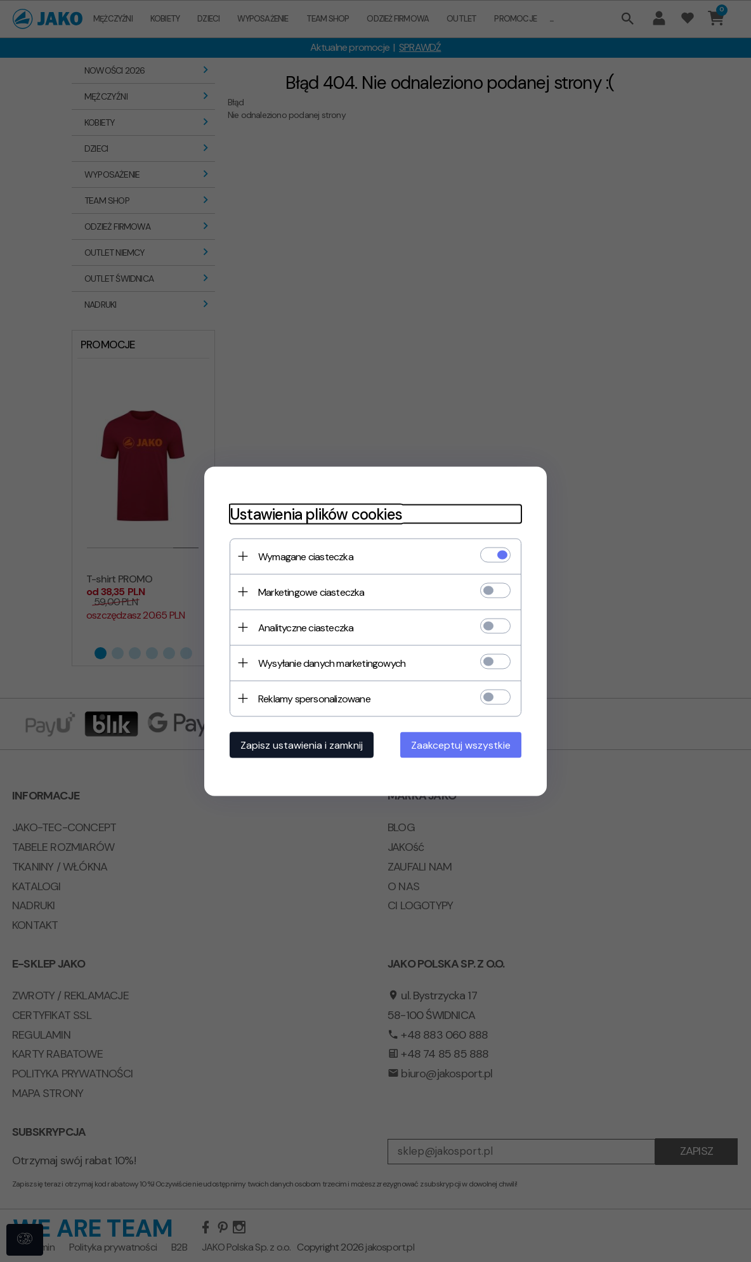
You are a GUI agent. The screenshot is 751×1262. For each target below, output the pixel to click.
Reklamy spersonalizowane (314, 698)
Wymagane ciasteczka (305, 556)
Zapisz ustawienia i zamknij (301, 744)
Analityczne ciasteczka (305, 627)
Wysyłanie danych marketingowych (331, 662)
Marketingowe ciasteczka (311, 591)
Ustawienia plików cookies (316, 513)
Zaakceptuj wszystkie (461, 744)
